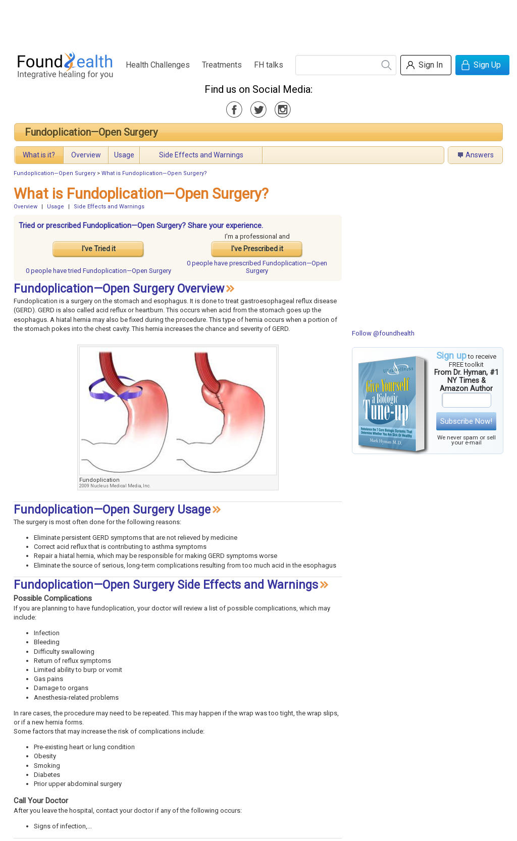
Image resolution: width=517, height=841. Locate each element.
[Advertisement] (258, 22)
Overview (86, 155)
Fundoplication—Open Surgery (91, 132)
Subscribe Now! (466, 421)
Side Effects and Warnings (201, 155)
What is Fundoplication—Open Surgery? (154, 173)
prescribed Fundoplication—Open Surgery (257, 266)
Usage (124, 155)
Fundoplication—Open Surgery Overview (119, 289)
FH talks (268, 65)
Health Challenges (158, 65)
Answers (480, 155)
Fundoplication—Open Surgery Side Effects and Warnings (166, 585)
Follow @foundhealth (383, 333)
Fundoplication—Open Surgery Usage (112, 510)
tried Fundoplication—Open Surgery (98, 270)
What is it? (39, 155)
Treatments (222, 65)
